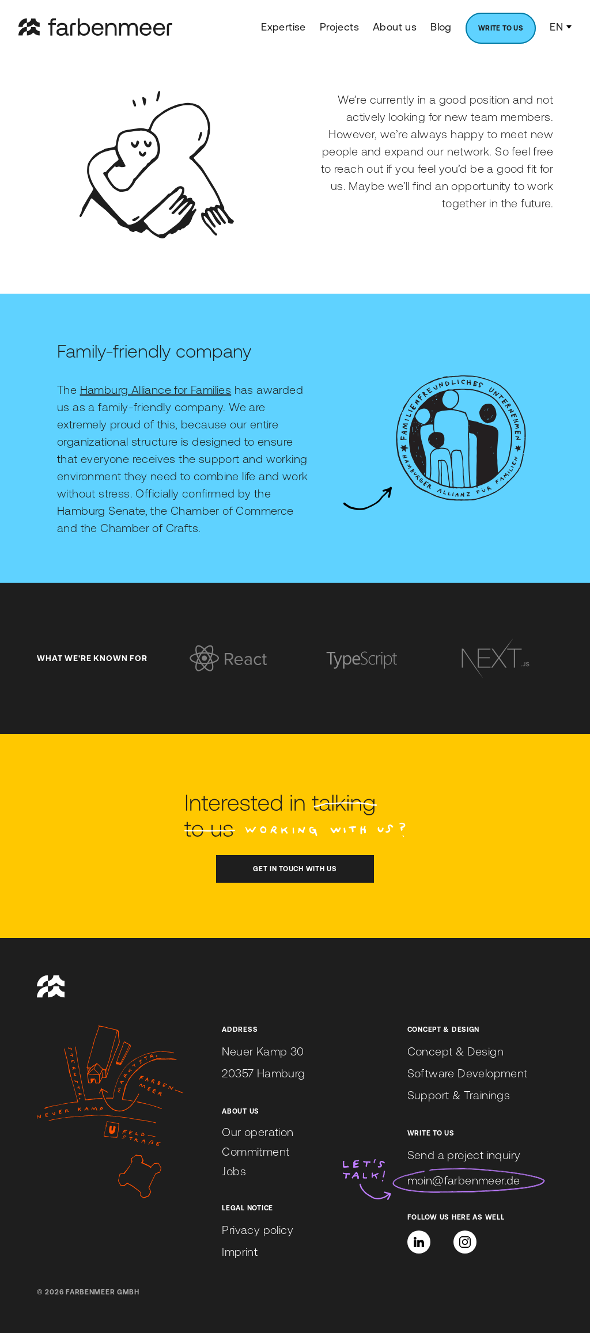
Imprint (240, 1251)
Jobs (234, 1171)
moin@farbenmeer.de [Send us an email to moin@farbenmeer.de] (463, 1180)
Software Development (467, 1073)
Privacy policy (257, 1229)
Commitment (255, 1151)
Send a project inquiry (464, 1154)
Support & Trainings (458, 1095)
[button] (418, 1242)
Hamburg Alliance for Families (156, 389)
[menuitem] (501, 28)
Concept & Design (455, 1051)
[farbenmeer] (95, 27)
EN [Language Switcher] (561, 27)
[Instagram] (464, 1242)
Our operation (257, 1131)
